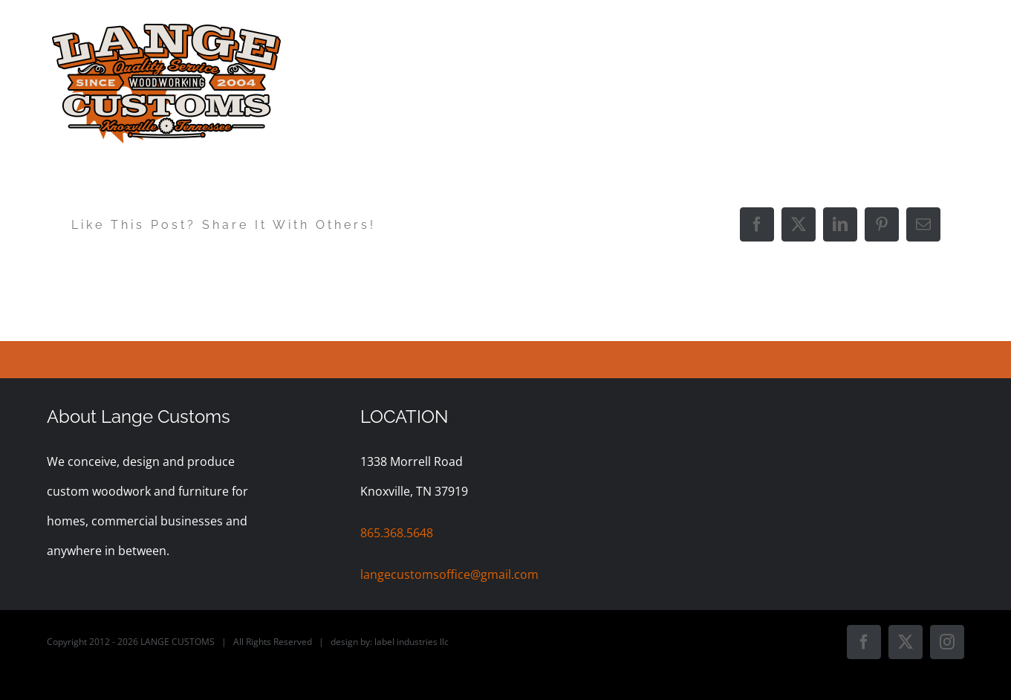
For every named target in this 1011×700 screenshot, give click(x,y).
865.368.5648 (396, 533)
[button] (939, 31)
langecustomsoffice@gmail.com (449, 574)
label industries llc (411, 641)
